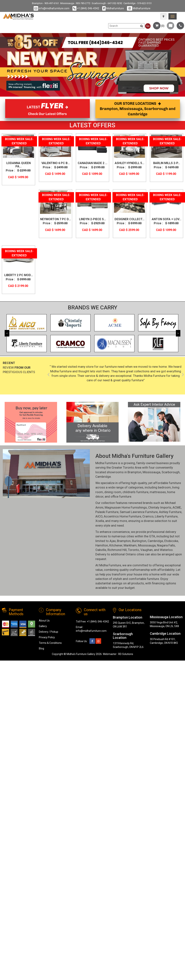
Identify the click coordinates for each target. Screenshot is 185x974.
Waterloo (166, 550)
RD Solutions (125, 654)
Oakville (100, 550)
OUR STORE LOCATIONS (138, 108)
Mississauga (151, 472)
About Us (44, 620)
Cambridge (103, 476)
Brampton (134, 472)
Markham (130, 545)
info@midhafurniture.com (51, 8)
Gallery (43, 626)
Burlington (139, 541)
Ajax (113, 541)
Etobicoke (171, 541)
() (158, 25)
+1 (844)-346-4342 (86, 8)
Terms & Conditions (50, 642)
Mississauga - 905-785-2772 (75, 3)
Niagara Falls (166, 545)
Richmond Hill (117, 550)
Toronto (133, 550)
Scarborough (171, 472)
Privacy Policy (47, 637)
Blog (41, 648)
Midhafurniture (113, 8)
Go (147, 26)
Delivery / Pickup (48, 631)
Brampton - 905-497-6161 (45, 3)
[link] (172, 16)
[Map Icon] (163, 16)
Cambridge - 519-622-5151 (137, 3)
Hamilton (101, 545)
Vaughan (146, 550)
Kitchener (115, 545)
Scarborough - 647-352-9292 (107, 3)
